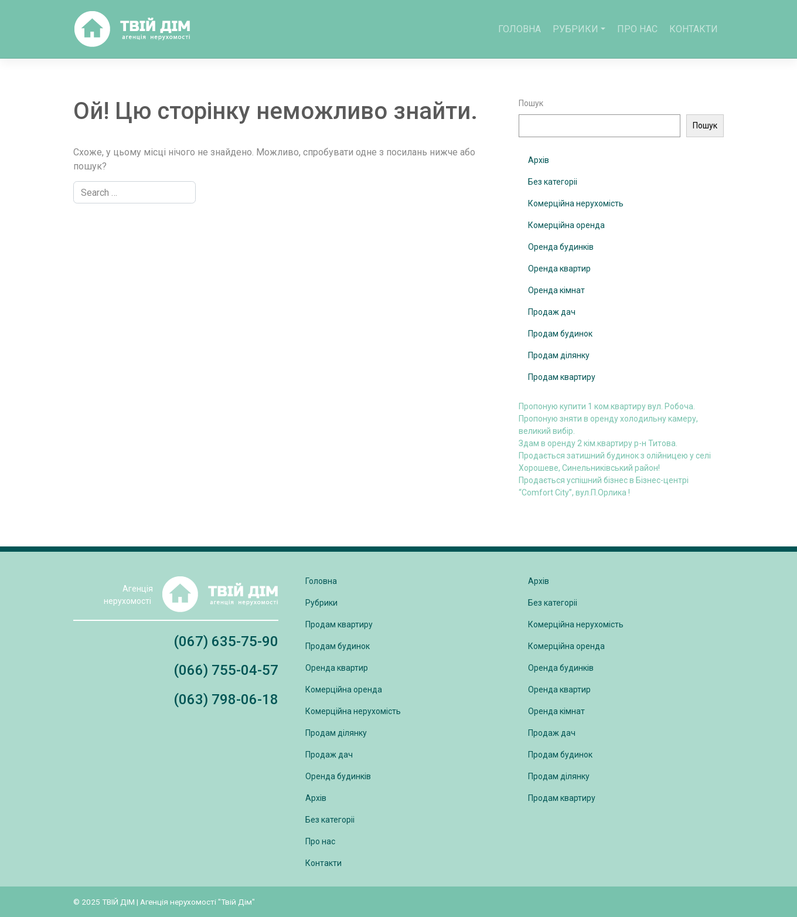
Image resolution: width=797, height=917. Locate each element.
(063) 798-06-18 (225, 699)
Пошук (531, 103)
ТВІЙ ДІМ (118, 901)
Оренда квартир (559, 268)
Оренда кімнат (556, 290)
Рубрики (575, 29)
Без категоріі (552, 181)
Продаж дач (551, 312)
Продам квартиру (561, 377)
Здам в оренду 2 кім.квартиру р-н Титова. (598, 443)
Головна (519, 29)
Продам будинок (560, 333)
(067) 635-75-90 (225, 641)
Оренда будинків (561, 247)
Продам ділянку (559, 355)
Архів (538, 160)
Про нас (637, 29)
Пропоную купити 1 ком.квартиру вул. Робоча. (607, 406)
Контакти (693, 29)
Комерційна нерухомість (576, 203)
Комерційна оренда (566, 225)
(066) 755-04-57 (225, 670)
